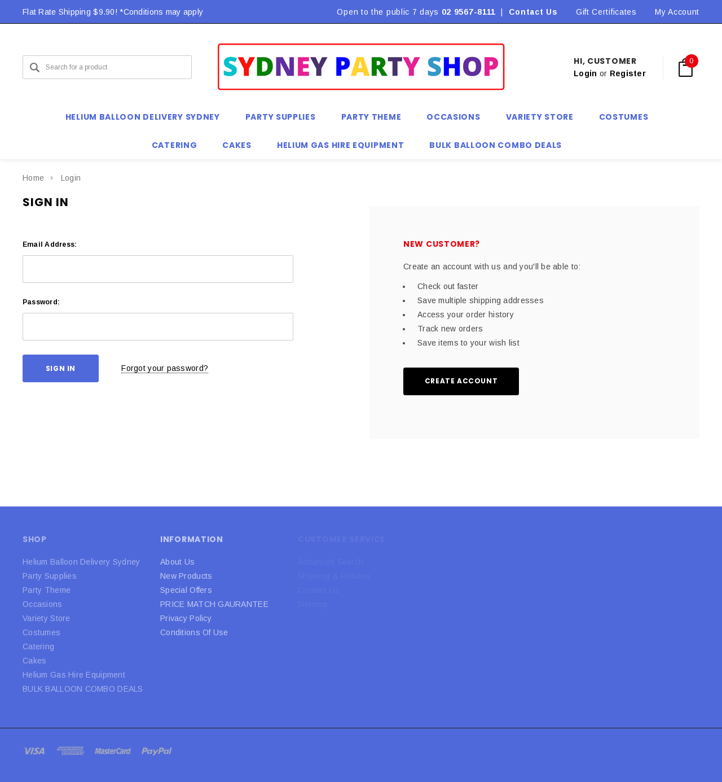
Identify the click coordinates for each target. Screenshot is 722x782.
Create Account (461, 381)
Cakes (34, 660)
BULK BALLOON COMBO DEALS (83, 688)
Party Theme (47, 590)
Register (628, 73)
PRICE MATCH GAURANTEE (214, 604)
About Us (177, 561)
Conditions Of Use (194, 632)
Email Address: (50, 244)
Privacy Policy (186, 618)
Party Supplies (50, 575)
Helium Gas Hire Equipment (74, 674)
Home (33, 177)
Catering (38, 646)
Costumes (41, 632)
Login (585, 73)
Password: (41, 302)
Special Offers (186, 590)
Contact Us (533, 11)
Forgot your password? (164, 368)
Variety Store (47, 618)
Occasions (43, 604)
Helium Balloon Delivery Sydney (81, 561)
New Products (186, 575)
